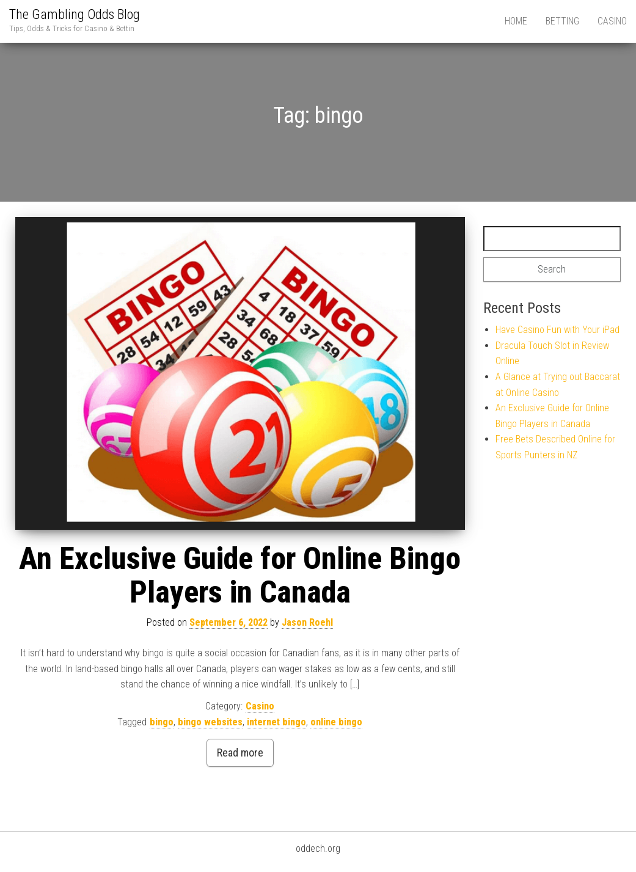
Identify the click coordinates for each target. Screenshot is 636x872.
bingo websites (210, 722)
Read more (240, 752)
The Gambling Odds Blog (74, 14)
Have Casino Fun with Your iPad (557, 329)
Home (516, 21)
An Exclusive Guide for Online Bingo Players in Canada (240, 575)
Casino (612, 21)
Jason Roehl (307, 622)
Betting (562, 21)
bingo (162, 722)
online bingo (336, 722)
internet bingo (276, 722)
